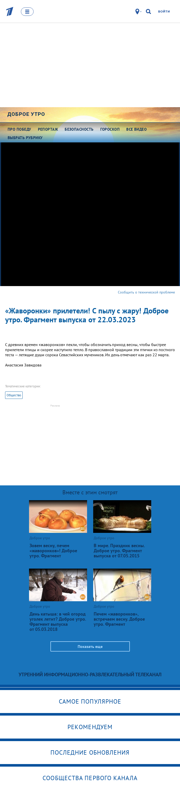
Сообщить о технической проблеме (146, 292)
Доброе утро (26, 114)
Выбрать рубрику (25, 137)
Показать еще (90, 646)
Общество (14, 395)
